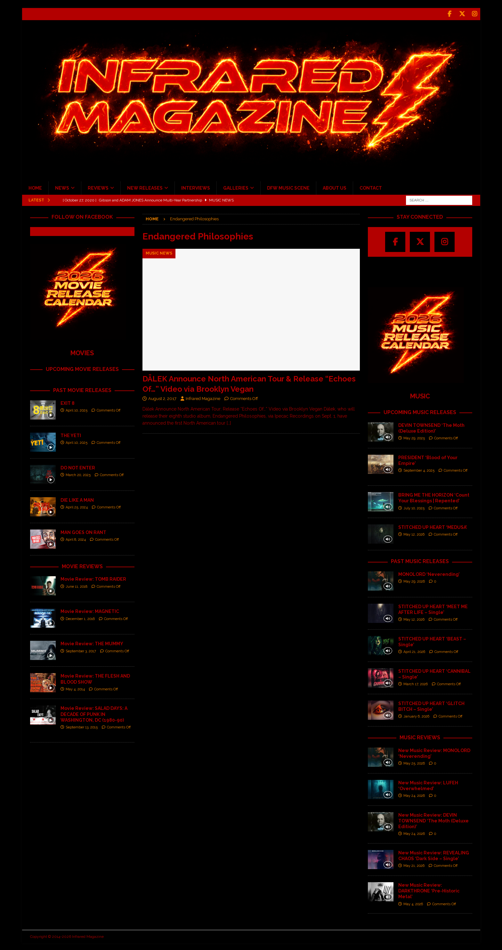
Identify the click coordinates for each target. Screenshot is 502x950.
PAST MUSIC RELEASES (420, 560)
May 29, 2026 (414, 580)
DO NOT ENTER (78, 466)
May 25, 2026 (414, 762)
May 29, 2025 (414, 437)
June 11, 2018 (76, 585)
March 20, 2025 (78, 474)
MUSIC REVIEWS (420, 737)
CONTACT (371, 187)
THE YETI (71, 434)
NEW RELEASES (145, 187)
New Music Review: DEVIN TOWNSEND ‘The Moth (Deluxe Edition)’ (433, 820)
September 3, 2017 (81, 650)
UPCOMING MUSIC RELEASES (420, 411)
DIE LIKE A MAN (77, 498)
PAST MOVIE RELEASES (82, 389)
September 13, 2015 (82, 726)
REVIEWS (98, 187)
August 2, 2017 (162, 397)
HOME (35, 187)
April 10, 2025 (76, 409)
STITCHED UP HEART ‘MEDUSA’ (432, 526)
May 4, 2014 (75, 688)
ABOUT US (334, 187)
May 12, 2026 (414, 533)
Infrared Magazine (203, 397)
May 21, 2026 (414, 865)
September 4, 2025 (418, 469)
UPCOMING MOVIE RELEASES (82, 368)
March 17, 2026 (415, 683)
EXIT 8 (68, 401)
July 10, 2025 (414, 507)
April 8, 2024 (76, 539)
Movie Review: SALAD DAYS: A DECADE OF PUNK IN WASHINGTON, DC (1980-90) (94, 713)
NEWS (62, 187)
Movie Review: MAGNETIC (90, 610)
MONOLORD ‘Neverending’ (429, 573)
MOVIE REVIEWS (82, 565)
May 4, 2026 (413, 903)
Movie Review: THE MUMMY (92, 642)
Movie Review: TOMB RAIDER (93, 578)
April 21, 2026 (414, 651)
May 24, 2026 (414, 795)
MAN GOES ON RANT (83, 531)
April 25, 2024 (77, 506)
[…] (229, 422)
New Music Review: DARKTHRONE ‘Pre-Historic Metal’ (428, 890)
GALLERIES (235, 187)
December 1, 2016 (80, 618)
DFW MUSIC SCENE (288, 187)
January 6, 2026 (416, 715)
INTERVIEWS (195, 187)
